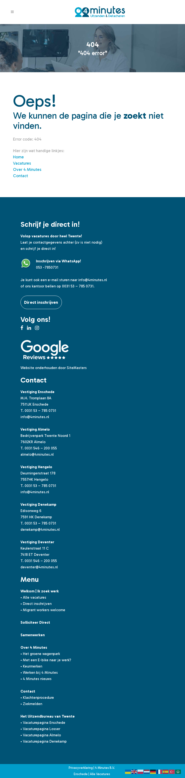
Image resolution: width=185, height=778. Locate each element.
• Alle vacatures (33, 597)
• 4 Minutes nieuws (36, 679)
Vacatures (22, 163)
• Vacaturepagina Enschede (42, 722)
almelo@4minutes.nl (37, 454)
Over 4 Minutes (27, 169)
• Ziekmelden (31, 704)
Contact (20, 175)
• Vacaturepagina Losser (40, 729)
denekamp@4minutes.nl (40, 529)
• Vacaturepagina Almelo (40, 735)
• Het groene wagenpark (40, 654)
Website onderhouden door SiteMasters (53, 368)
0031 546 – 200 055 (41, 448)
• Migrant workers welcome (42, 610)
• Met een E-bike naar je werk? (45, 660)
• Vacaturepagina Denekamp (43, 741)
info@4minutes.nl (92, 280)
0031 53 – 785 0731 (40, 410)
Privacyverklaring (81, 768)
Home (18, 157)
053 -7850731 (47, 267)
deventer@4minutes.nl (39, 567)
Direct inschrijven (41, 302)
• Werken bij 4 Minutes (39, 672)
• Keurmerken (31, 666)
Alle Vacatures (100, 774)
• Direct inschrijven (36, 604)
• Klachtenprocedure (37, 697)
